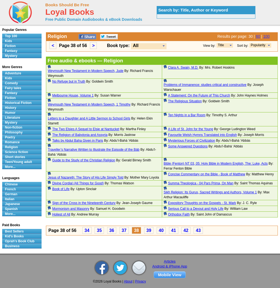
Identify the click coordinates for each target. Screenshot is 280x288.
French (10, 189)
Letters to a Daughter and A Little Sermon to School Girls (89, 118)
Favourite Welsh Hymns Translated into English (202, 135)
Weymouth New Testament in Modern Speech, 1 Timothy (89, 104)
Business (12, 246)
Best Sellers (14, 231)
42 (185, 230)
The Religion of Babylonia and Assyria (79, 135)
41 (173, 230)
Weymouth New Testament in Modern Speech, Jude (85, 71)
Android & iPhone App (169, 266)
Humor (10, 113)
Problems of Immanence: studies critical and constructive (205, 85)
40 (161, 230)
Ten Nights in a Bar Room (187, 115)
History (10, 108)
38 (136, 230)
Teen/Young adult (18, 162)
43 (198, 230)
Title (221, 45)
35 (99, 230)
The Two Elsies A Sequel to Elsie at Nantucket (85, 129)
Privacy (140, 281)
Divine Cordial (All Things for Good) (78, 183)
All (135, 45)
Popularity (258, 45)
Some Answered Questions (188, 146)
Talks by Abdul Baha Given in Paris (77, 140)
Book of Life (60, 189)
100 (266, 36)
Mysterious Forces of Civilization (191, 140)
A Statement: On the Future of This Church (199, 95)
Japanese (12, 204)
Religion (11, 147)
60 (258, 36)
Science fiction (16, 152)
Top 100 (11, 36)
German (11, 194)
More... (10, 167)
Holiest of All (61, 214)
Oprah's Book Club (19, 241)
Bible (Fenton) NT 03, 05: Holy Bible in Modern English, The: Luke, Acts (216, 163)
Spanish (11, 209)
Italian (9, 199)
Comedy (11, 83)
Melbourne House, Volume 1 (73, 95)
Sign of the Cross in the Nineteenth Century (83, 203)
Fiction (10, 46)
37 (124, 230)
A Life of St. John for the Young (190, 129)
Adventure (13, 73)
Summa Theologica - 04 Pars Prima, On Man (201, 183)
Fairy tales (13, 88)
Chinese (11, 184)
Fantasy (11, 51)
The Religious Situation (185, 101)
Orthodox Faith (179, 214)
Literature (12, 118)
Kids (8, 41)
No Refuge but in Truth (68, 81)
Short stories (15, 157)
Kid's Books (14, 236)
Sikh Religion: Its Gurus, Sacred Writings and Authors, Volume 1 (210, 192)
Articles (170, 261)
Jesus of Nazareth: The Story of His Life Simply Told (85, 177)
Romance (12, 142)
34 (86, 230)
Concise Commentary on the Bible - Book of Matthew (206, 174)
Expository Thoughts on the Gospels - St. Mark (202, 203)
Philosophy (14, 132)
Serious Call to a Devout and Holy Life (196, 209)
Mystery (11, 56)
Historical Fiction (18, 103)
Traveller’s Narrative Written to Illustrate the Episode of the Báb (93, 150)
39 (148, 230)
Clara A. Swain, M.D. (183, 67)
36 (111, 230)
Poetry (10, 137)
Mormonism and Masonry (70, 209)
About (128, 281)
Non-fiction (13, 127)
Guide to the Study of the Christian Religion (83, 160)
